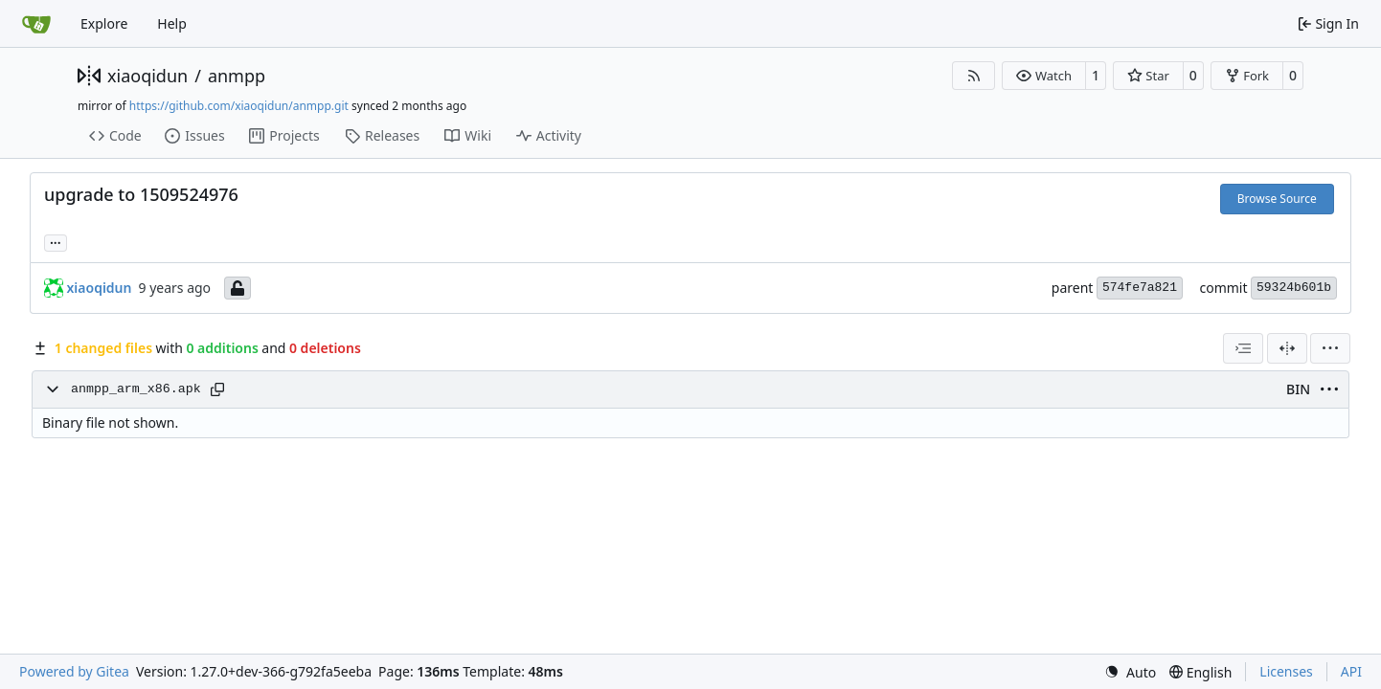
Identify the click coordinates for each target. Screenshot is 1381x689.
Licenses (1286, 671)
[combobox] (1243, 348)
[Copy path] (217, 389)
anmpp (236, 75)
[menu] (1330, 348)
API (1351, 671)
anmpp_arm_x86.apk (136, 389)
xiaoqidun (147, 75)
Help (172, 23)
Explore (103, 23)
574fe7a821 (1139, 287)
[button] (1043, 75)
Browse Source (1277, 198)
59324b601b (1293, 287)
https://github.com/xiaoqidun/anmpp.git (239, 106)
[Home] (36, 24)
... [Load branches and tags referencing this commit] (55, 241)
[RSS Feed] (974, 75)
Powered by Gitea (74, 671)
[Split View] (1287, 348)
